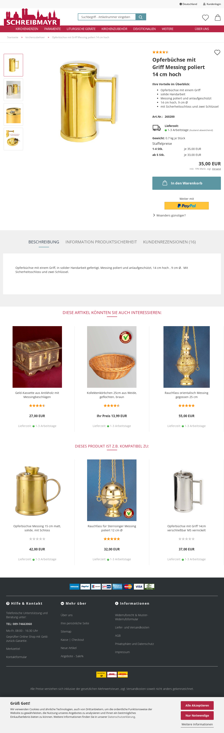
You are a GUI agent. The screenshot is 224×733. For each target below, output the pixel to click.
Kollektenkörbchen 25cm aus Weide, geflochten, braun (112, 395)
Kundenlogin (212, 4)
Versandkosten (136, 689)
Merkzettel (13, 649)
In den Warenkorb (182, 183)
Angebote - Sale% (72, 656)
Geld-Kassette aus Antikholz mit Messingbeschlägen (37, 395)
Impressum (122, 652)
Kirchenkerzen (27, 29)
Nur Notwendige (197, 715)
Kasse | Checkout (72, 640)
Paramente (52, 29)
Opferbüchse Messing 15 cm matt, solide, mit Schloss (37, 528)
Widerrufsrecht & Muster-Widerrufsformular (131, 617)
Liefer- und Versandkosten (132, 627)
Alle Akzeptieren (197, 705)
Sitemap (66, 631)
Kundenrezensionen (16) (169, 242)
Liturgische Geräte (81, 29)
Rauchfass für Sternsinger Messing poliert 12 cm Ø (112, 528)
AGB (118, 635)
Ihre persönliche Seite (75, 623)
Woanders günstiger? (171, 215)
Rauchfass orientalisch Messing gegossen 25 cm (186, 395)
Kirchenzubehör (114, 29)
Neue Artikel (69, 648)
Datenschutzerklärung (121, 717)
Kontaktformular (16, 657)
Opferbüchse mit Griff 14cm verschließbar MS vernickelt (186, 528)
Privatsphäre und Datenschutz (134, 644)
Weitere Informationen (197, 724)
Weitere (167, 29)
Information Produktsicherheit (101, 242)
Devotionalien (144, 29)
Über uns (202, 29)
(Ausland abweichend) (201, 130)
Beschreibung (43, 242)
